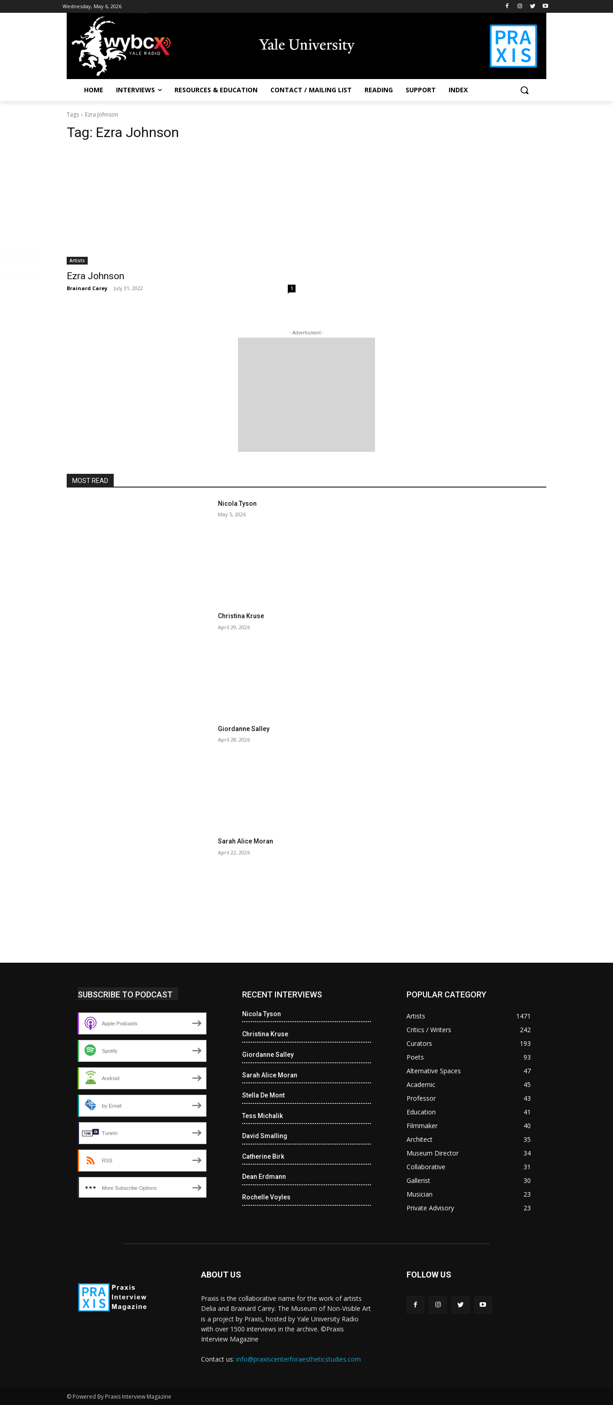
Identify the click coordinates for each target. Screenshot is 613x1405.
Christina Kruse (241, 616)
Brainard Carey (87, 288)
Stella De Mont (263, 1095)
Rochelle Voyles (266, 1197)
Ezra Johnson (95, 275)
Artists (77, 260)
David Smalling (264, 1136)
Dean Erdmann (264, 1176)
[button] (524, 90)
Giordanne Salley (244, 728)
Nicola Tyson (237, 503)
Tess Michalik (262, 1115)
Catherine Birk (263, 1156)
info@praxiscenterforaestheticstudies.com (298, 1359)
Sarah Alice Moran (245, 841)
